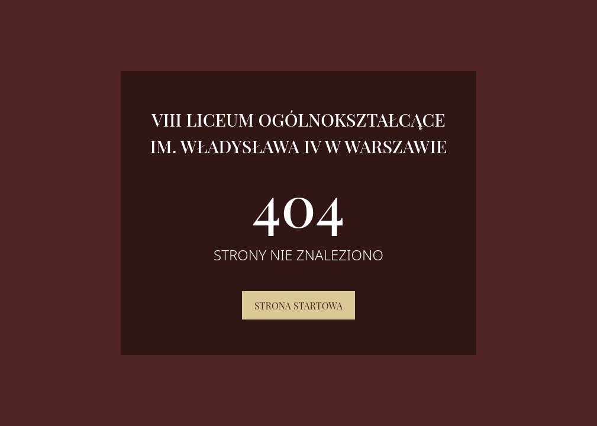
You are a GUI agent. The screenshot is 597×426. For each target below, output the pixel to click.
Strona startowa (298, 305)
